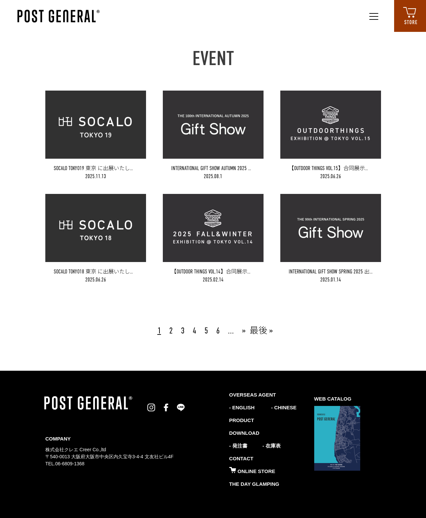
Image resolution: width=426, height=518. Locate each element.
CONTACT (241, 458)
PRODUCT (241, 420)
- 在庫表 (272, 446)
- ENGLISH (242, 407)
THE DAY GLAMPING (254, 484)
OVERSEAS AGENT (252, 395)
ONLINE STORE (252, 471)
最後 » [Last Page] (261, 330)
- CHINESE (283, 407)
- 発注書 (238, 446)
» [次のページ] (244, 330)
